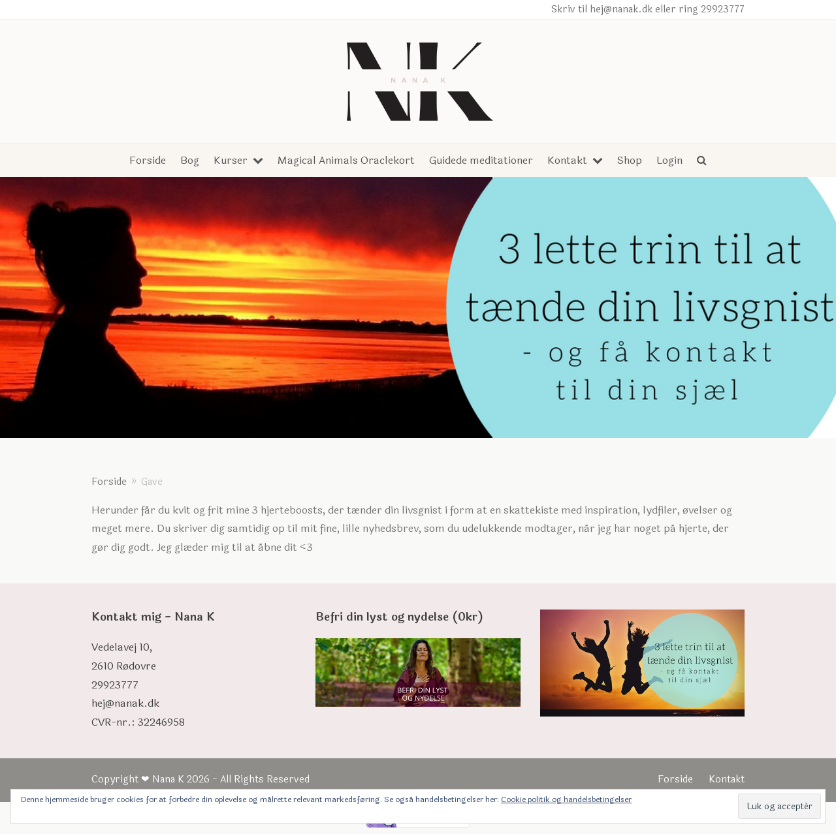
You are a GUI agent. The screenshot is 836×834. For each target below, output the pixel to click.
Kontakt (727, 779)
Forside (675, 779)
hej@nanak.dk (125, 703)
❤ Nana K (162, 779)
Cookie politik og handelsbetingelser (566, 799)
